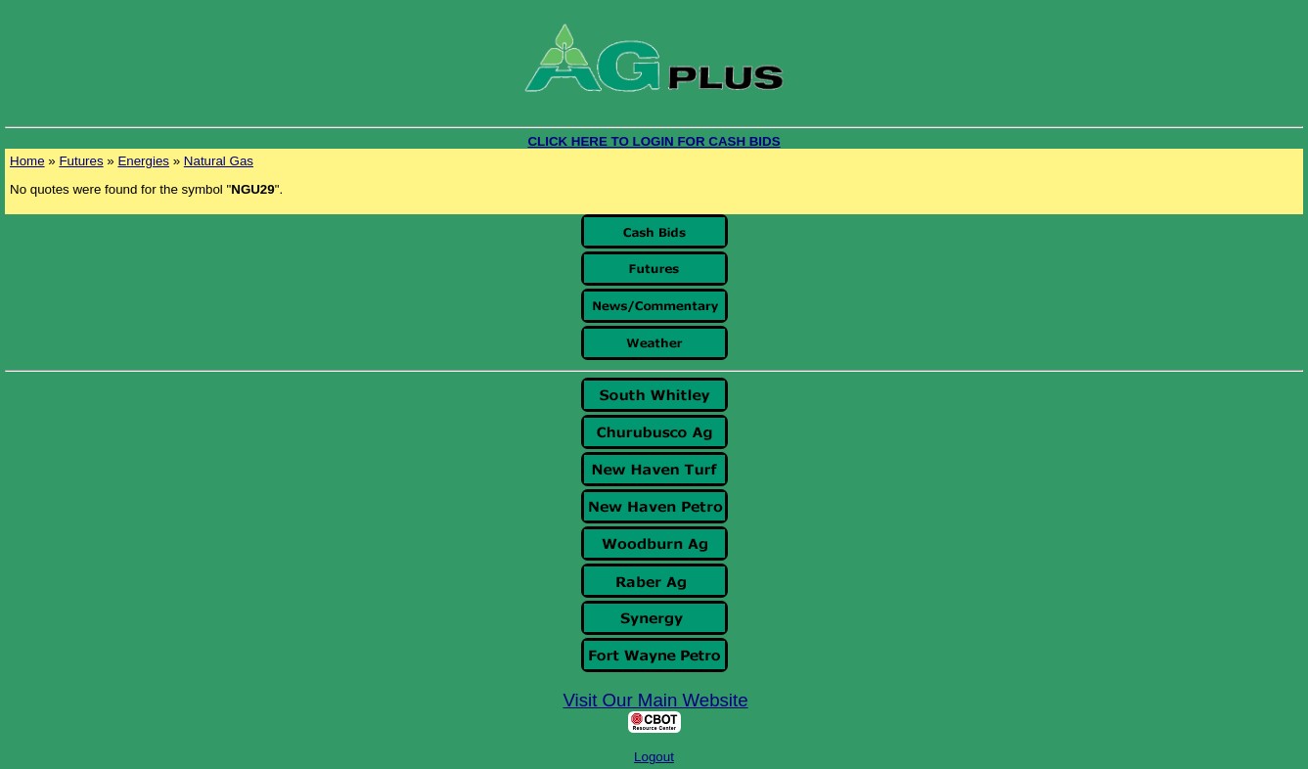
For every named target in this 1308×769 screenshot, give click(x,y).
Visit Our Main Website (656, 700)
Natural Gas (218, 161)
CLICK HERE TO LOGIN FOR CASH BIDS (653, 141)
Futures (81, 161)
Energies (143, 161)
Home (27, 161)
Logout (654, 756)
